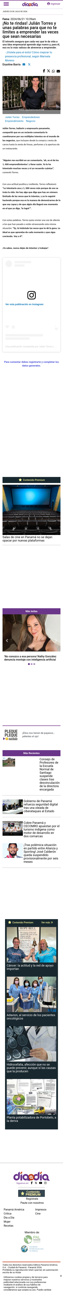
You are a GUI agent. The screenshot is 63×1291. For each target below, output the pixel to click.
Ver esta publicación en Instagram (24, 304)
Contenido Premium (31, 479)
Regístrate (32, 1198)
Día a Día (9, 1217)
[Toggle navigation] (6, 4)
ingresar (53, 3)
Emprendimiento (14, 121)
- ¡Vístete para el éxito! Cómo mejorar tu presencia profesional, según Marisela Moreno (28, 56)
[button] (7, 640)
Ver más (47, 922)
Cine (38, 1213)
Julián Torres (12, 117)
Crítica (7, 1213)
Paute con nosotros (32, 1202)
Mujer (7, 1221)
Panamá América (14, 1209)
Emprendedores (31, 117)
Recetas (8, 1225)
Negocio (30, 121)
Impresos (41, 1209)
